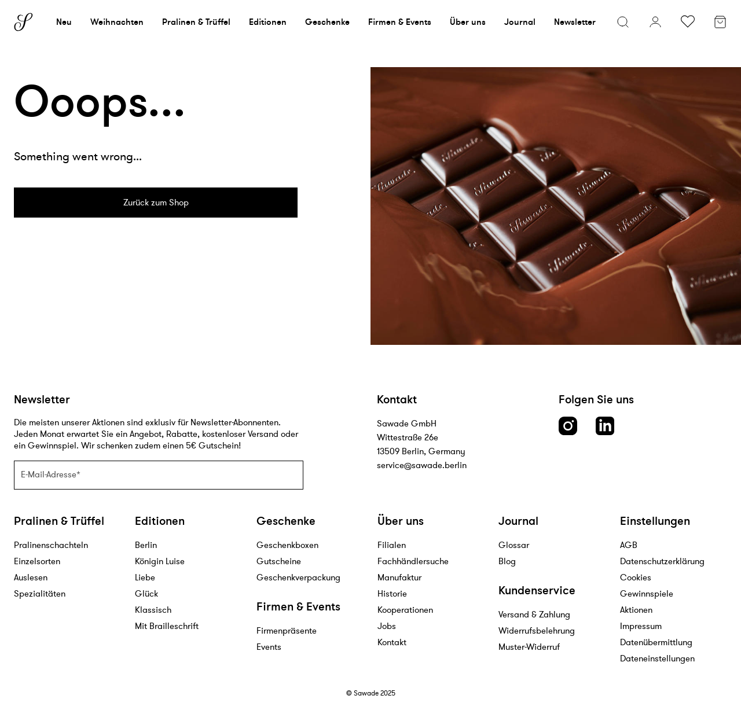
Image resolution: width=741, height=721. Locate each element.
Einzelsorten (37, 561)
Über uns (468, 21)
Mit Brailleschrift (167, 625)
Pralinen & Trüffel (196, 21)
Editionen (268, 21)
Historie (392, 593)
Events (268, 646)
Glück (146, 593)
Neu (64, 21)
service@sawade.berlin (422, 464)
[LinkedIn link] (605, 426)
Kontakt (391, 642)
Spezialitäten (39, 593)
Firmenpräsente (286, 630)
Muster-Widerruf (529, 646)
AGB (628, 544)
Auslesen (30, 577)
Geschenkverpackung (298, 577)
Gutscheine (278, 561)
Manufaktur (399, 577)
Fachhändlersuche (413, 561)
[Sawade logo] (23, 22)
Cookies (635, 577)
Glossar (513, 544)
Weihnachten (117, 21)
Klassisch (153, 609)
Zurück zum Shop (156, 202)
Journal (519, 21)
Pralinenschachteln (51, 544)
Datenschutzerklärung (662, 561)
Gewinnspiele (646, 593)
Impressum (641, 625)
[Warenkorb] (720, 23)
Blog (507, 561)
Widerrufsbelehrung (536, 630)
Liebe (145, 577)
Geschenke (327, 21)
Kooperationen (405, 609)
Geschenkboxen (287, 544)
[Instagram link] (568, 426)
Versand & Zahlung (534, 614)
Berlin (146, 544)
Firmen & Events (399, 21)
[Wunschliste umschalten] (688, 22)
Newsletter (575, 21)
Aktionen (636, 609)
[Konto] (655, 22)
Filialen (391, 544)
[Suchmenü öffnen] (623, 22)
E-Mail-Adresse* (50, 474)
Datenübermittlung (656, 642)
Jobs (386, 625)
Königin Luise (160, 561)
